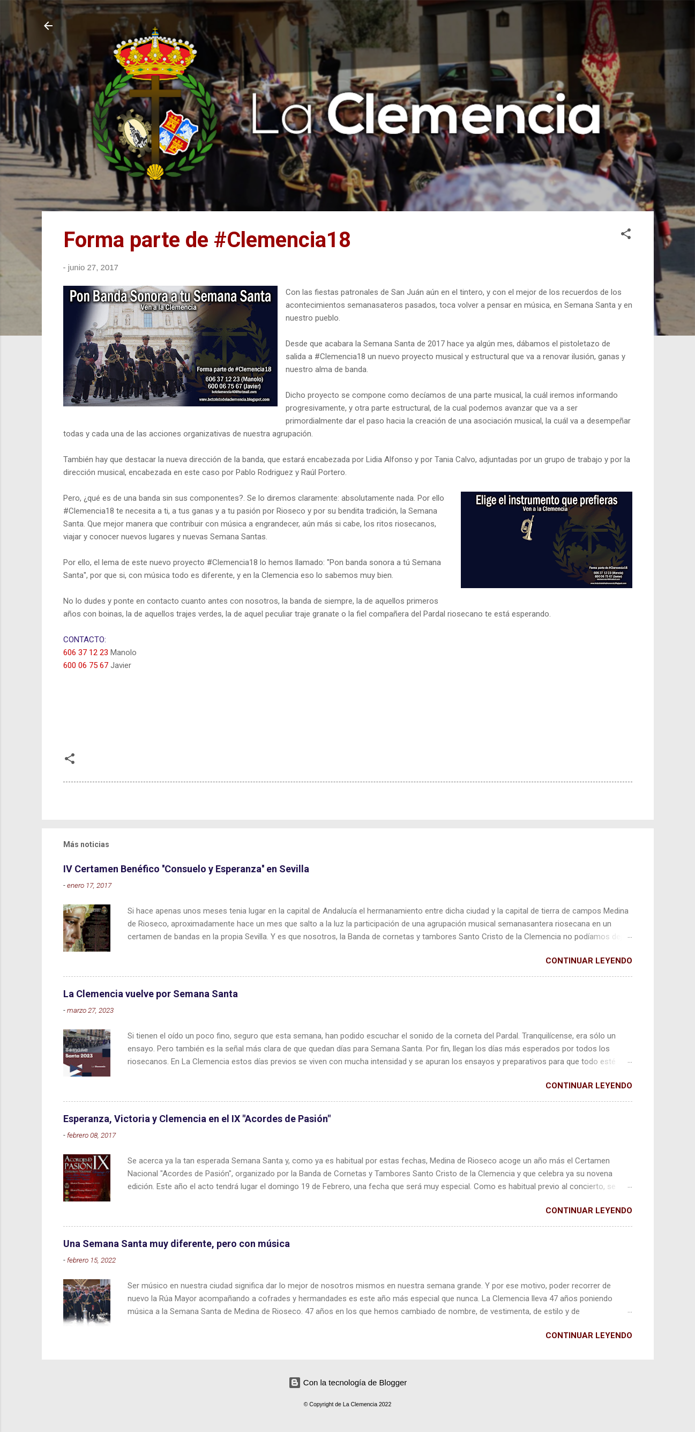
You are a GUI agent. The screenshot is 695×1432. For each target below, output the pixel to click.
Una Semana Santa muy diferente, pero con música (176, 1243)
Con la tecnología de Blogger (347, 1382)
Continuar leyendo (588, 961)
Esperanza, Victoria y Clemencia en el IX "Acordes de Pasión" (197, 1118)
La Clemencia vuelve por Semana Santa (150, 993)
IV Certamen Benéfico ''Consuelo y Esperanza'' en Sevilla (186, 868)
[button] (625, 235)
